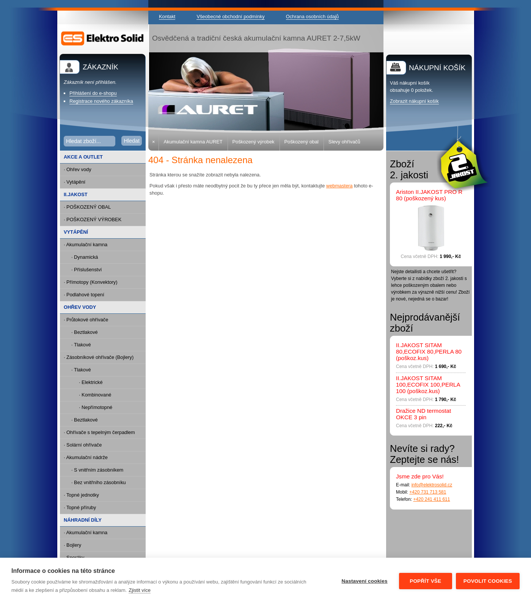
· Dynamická (84, 257)
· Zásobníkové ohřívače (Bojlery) (99, 357)
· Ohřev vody (77, 169)
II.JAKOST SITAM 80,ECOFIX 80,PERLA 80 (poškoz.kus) (429, 351)
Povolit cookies (487, 581)
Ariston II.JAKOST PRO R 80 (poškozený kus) (429, 195)
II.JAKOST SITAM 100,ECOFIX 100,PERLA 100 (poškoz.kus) (428, 384)
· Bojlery (72, 545)
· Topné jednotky (81, 495)
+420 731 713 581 (427, 492)
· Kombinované (95, 395)
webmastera (339, 186)
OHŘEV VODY (80, 307)
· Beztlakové (84, 332)
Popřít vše (425, 581)
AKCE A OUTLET (83, 157)
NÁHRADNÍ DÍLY (83, 520)
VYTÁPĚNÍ (76, 232)
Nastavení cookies (365, 581)
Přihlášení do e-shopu (93, 93)
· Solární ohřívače (83, 445)
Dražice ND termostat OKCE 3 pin (423, 413)
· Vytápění (74, 182)
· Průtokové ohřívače (86, 319)
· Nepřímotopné (95, 407)
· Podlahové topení (84, 294)
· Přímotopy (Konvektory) (91, 282)
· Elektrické (91, 382)
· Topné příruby (80, 507)
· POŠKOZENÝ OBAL (87, 207)
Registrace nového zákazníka (101, 101)
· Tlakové (81, 345)
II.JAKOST (76, 194)
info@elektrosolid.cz (432, 485)
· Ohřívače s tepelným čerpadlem (99, 432)
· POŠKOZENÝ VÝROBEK (92, 219)
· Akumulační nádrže (86, 457)
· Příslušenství (86, 269)
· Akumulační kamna (85, 244)
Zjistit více (140, 590)
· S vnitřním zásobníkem (97, 470)
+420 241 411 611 (431, 499)
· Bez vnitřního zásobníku (98, 482)
